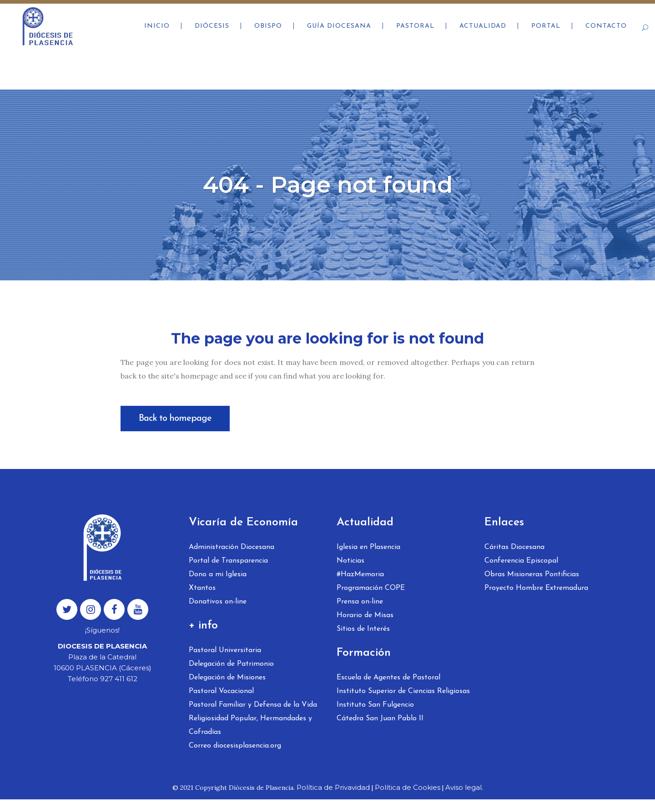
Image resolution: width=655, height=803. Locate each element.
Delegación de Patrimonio (231, 664)
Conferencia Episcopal (521, 560)
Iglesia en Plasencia (368, 547)
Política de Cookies (407, 787)
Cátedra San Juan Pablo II (380, 718)
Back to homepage (175, 418)
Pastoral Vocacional (221, 691)
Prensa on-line (360, 601)
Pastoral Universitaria (225, 650)
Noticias (350, 560)
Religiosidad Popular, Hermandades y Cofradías (250, 725)
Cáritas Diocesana (514, 547)
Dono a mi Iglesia (218, 574)
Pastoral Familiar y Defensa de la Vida (253, 704)
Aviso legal (463, 787)
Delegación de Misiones (227, 677)
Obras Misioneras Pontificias (531, 574)
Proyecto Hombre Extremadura (536, 588)
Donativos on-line (218, 601)
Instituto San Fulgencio (375, 704)
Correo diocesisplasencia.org (235, 745)
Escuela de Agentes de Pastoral (388, 677)
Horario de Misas (365, 615)
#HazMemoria (360, 574)
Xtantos (202, 588)
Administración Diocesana (231, 547)
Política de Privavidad (333, 787)
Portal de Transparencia (228, 560)
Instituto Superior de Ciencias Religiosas (403, 691)
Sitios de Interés (363, 629)
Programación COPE (371, 588)
